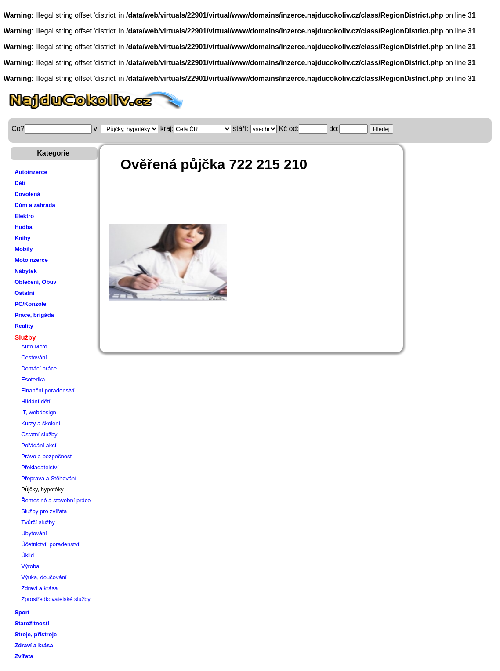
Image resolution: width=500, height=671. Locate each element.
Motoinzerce (31, 260)
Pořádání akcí (38, 445)
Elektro (24, 216)
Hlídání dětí (36, 401)
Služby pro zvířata (44, 511)
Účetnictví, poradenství (50, 544)
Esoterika (33, 379)
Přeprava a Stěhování (48, 478)
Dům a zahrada (34, 205)
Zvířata (23, 656)
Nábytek (25, 271)
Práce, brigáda (34, 315)
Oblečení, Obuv (35, 282)
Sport (21, 612)
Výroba (30, 566)
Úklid (27, 555)
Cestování (34, 357)
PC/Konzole (30, 304)
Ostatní (24, 293)
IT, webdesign (38, 412)
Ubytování (34, 533)
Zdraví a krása (39, 588)
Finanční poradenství (47, 390)
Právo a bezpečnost (46, 456)
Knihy (22, 238)
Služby (25, 337)
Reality (23, 326)
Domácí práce (39, 368)
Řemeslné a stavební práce (56, 500)
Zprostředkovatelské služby (56, 599)
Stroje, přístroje (35, 634)
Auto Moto (34, 346)
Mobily (23, 249)
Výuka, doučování (43, 577)
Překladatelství (39, 467)
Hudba (23, 227)
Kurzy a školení (40, 423)
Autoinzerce (30, 172)
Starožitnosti (31, 623)
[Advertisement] (266, 201)
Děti (19, 183)
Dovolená (27, 194)
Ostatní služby (39, 434)
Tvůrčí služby (38, 522)
